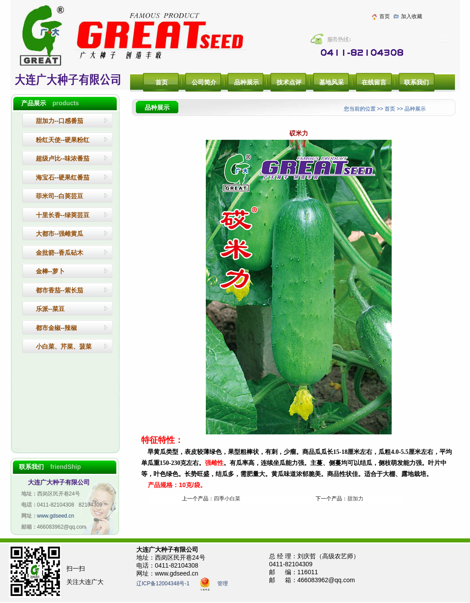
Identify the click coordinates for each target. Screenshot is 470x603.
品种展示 (246, 82)
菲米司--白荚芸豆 (59, 196)
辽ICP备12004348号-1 (162, 584)
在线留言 (374, 82)
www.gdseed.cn (55, 516)
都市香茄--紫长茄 (59, 290)
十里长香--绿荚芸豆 (62, 215)
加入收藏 (411, 16)
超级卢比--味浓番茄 (62, 158)
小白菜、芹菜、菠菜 (64, 346)
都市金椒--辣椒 (56, 327)
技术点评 (289, 82)
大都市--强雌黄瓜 (59, 233)
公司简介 (204, 82)
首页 (384, 16)
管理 (222, 584)
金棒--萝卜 (50, 271)
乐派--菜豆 (50, 308)
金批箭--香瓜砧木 (59, 252)
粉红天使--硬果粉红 (62, 139)
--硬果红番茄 (62, 177)
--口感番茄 (59, 120)
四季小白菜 (227, 498)
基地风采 (331, 82)
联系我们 (416, 82)
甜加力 (355, 498)
